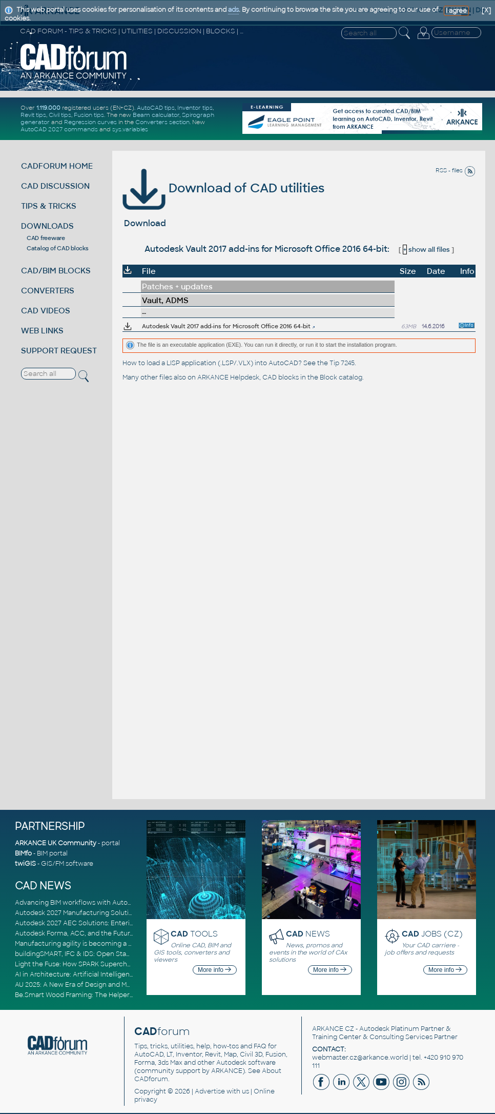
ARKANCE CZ (333, 1029)
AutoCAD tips (156, 107)
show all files (426, 249)
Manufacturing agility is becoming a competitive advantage (108, 944)
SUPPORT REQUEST (59, 350)
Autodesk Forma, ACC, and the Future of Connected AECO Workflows (125, 933)
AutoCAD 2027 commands (59, 129)
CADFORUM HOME (57, 166)
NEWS (308, 934)
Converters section (162, 122)
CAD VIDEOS (45, 310)
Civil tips (60, 114)
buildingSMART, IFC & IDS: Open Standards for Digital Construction (118, 954)
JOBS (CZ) (432, 934)
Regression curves (90, 122)
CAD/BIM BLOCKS (56, 270)
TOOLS (194, 934)
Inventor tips (195, 107)
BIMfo (23, 853)
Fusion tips (89, 114)
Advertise (210, 1091)
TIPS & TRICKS (48, 206)
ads (233, 10)
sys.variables (130, 129)
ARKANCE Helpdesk (228, 377)
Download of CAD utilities (223, 188)
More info (214, 969)
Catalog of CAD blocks (58, 248)
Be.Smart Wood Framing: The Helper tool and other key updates (115, 995)
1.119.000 (48, 107)
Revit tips (33, 114)
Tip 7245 (342, 363)
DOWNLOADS (47, 226)
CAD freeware (46, 238)
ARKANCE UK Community (55, 843)
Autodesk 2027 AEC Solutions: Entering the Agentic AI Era (105, 923)
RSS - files (456, 170)
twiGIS (25, 864)
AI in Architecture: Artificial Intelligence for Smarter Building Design (120, 974)
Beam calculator (156, 114)
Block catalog (341, 377)
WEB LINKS (42, 330)
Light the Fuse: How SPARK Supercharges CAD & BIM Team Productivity (126, 964)
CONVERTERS (47, 290)
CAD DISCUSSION (55, 186)
